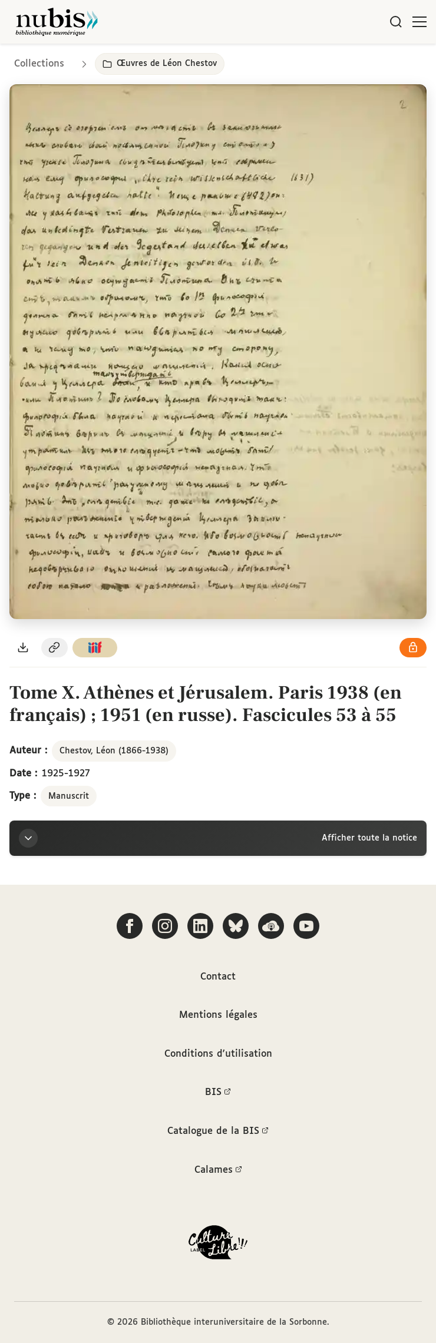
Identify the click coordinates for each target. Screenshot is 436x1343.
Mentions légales (218, 1015)
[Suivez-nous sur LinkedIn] (200, 926)
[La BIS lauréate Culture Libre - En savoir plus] (218, 1245)
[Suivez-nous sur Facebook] (130, 926)
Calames (218, 1170)
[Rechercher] (396, 22)
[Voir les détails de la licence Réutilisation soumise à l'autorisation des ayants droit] (413, 647)
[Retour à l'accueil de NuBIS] (56, 22)
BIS (218, 1092)
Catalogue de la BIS (218, 1131)
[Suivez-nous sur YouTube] (306, 926)
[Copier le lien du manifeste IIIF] (94, 647)
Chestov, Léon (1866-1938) (114, 751)
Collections (39, 64)
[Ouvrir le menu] (419, 21)
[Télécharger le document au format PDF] (23, 647)
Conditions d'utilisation (218, 1054)
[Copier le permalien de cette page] (54, 647)
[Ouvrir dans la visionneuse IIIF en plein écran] (218, 351)
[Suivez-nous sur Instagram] (165, 926)
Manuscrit (68, 796)
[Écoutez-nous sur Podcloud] (271, 926)
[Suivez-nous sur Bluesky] (236, 926)
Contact (218, 977)
